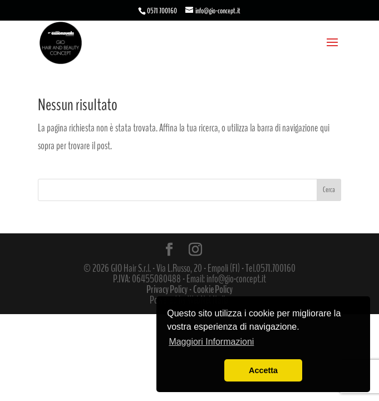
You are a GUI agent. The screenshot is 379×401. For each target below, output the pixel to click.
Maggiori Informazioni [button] (211, 341)
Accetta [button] (263, 370)
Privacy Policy (167, 289)
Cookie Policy (213, 289)
